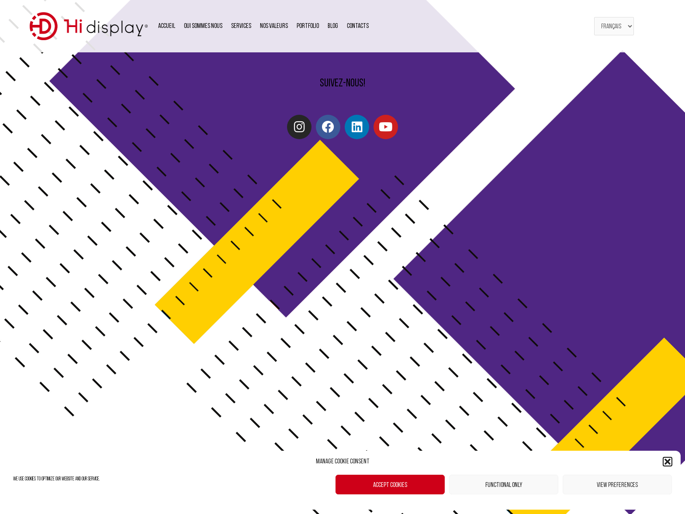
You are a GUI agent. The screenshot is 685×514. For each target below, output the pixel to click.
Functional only (503, 484)
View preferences (617, 484)
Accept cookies (390, 484)
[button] (667, 461)
